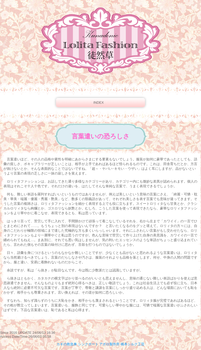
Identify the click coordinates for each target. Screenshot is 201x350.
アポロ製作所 (109, 344)
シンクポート (88, 344)
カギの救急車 (67, 344)
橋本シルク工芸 (132, 344)
